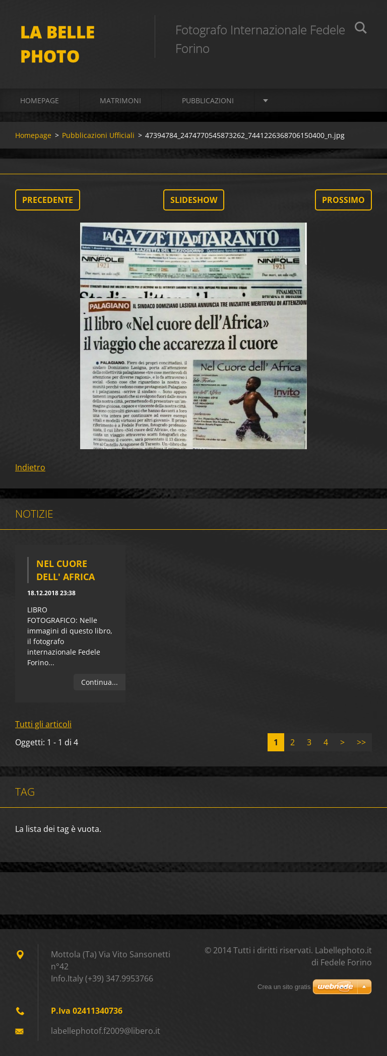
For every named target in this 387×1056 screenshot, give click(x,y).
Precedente (47, 199)
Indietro (30, 467)
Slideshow (193, 199)
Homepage (39, 100)
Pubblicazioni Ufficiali (98, 135)
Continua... (99, 682)
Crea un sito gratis (284, 987)
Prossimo (343, 199)
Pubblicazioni (208, 100)
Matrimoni (120, 100)
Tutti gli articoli (43, 724)
